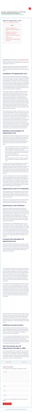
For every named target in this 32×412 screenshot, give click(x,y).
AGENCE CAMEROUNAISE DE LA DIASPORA (13, 12)
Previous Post (8, 362)
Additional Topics (9, 37)
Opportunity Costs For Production (11, 32)
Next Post (24, 362)
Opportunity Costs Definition (11, 33)
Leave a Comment (6, 22)
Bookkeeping (12, 22)
